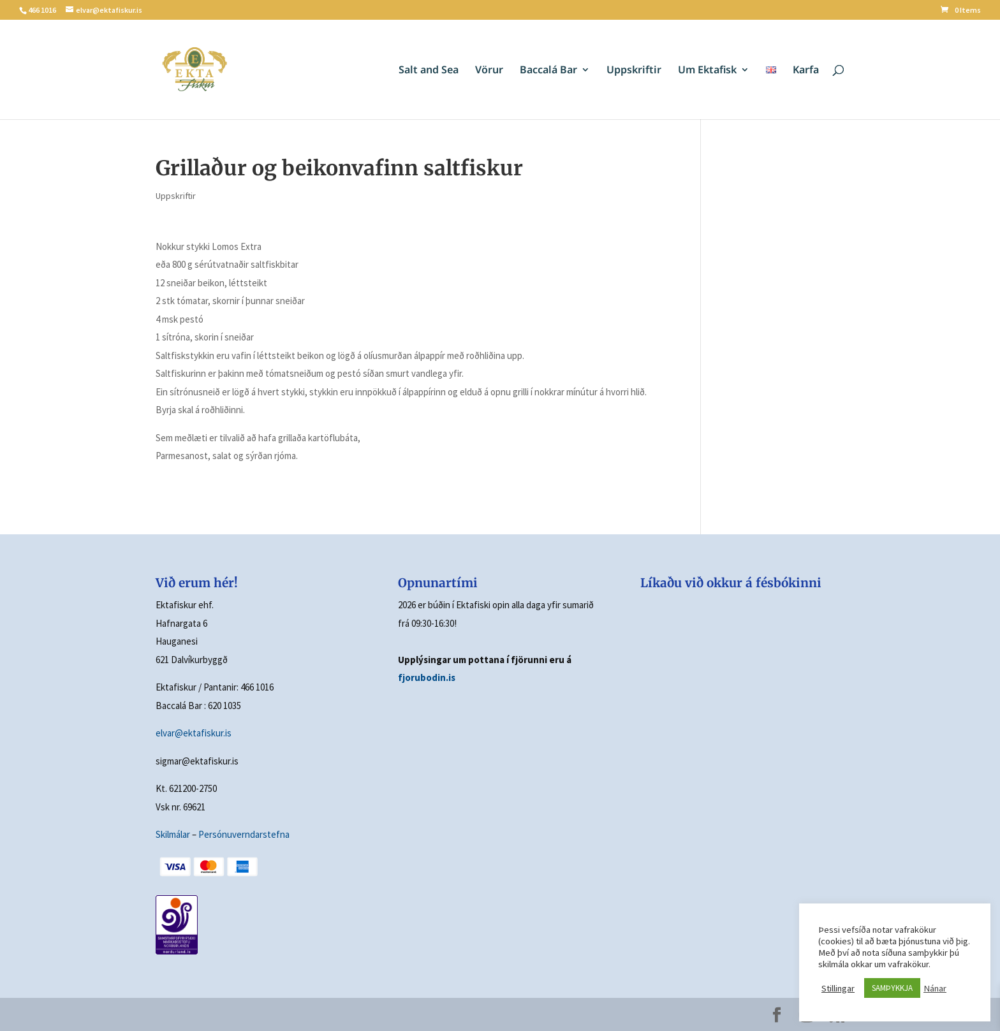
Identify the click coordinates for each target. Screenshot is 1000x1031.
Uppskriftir (634, 71)
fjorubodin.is (426, 677)
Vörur (489, 71)
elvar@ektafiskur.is (194, 733)
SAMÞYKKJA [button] (892, 988)
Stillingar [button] (838, 988)
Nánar (934, 988)
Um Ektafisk (707, 71)
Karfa (806, 71)
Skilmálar (173, 834)
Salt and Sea (429, 71)
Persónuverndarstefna (244, 834)
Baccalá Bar (548, 71)
